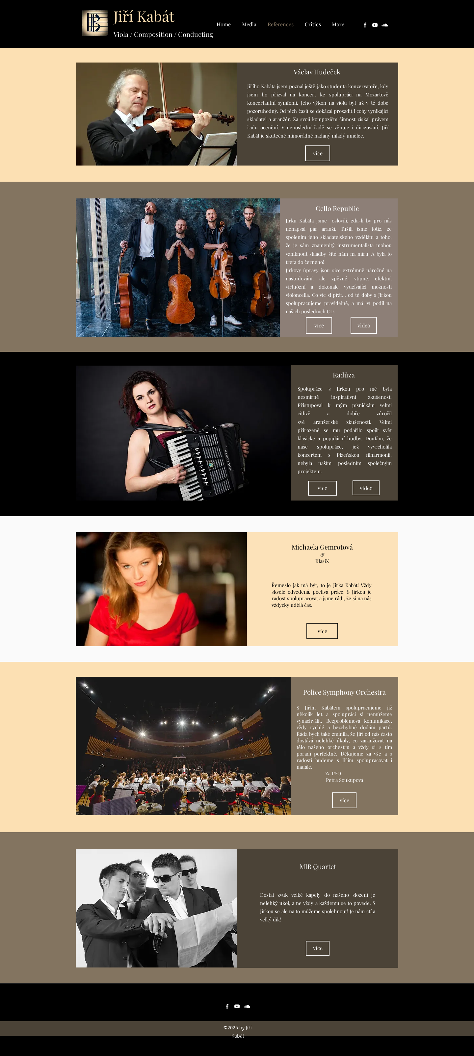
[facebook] (365, 25)
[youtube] (375, 25)
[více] (317, 153)
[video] (364, 325)
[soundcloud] (385, 25)
